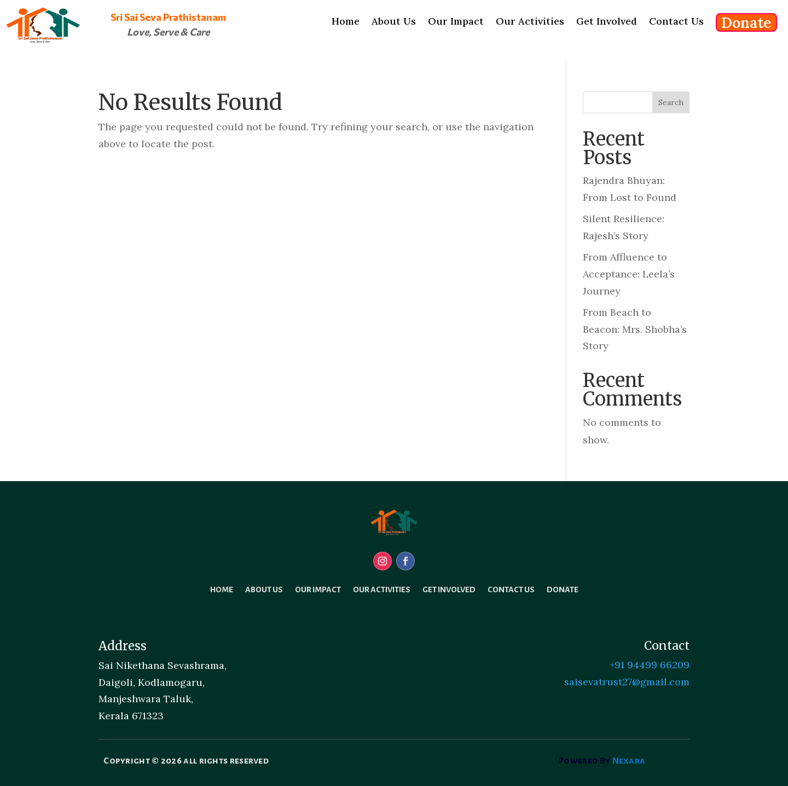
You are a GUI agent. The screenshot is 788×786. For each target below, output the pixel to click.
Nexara (629, 761)
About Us (264, 590)
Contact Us (511, 590)
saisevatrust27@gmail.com (627, 681)
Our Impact (318, 590)
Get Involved (449, 590)
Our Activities (381, 590)
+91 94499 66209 (650, 664)
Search (670, 102)
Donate (562, 590)
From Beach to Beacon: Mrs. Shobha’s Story (635, 329)
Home (221, 590)
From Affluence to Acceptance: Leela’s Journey (629, 274)
